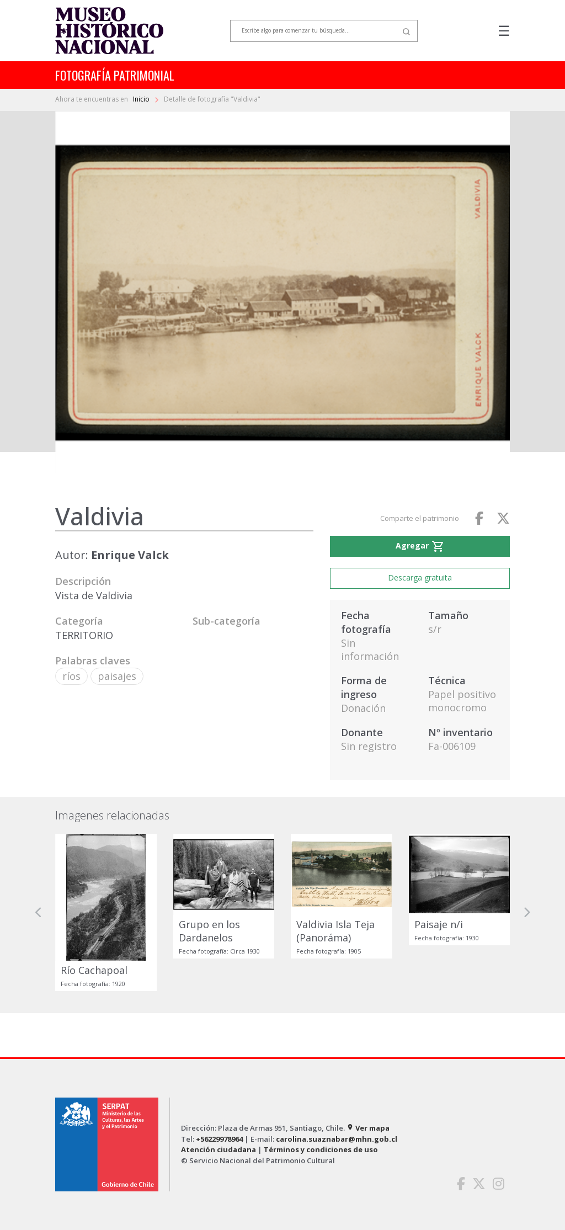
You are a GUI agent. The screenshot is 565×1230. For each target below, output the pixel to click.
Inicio (142, 99)
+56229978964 (219, 1139)
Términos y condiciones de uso (321, 1149)
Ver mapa (368, 1128)
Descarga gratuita (420, 577)
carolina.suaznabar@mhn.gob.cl (336, 1139)
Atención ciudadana (218, 1149)
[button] (38, 912)
